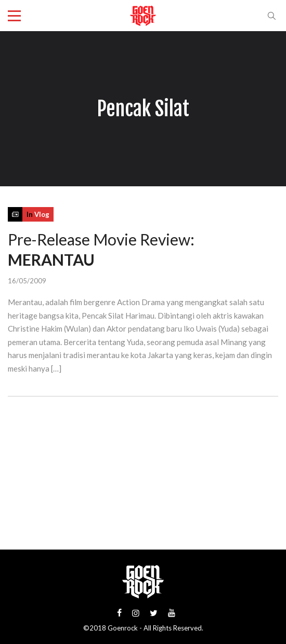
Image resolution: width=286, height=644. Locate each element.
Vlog (41, 214)
